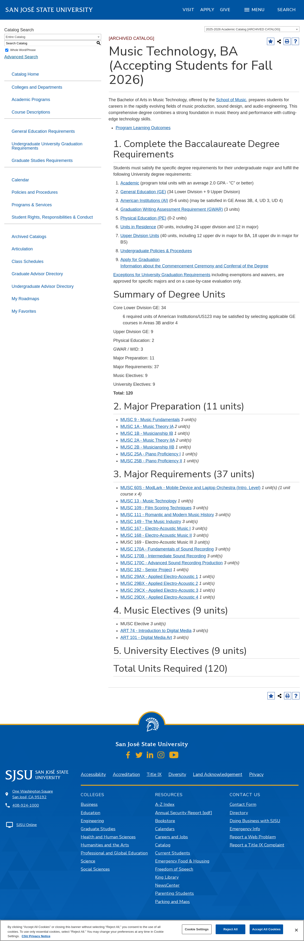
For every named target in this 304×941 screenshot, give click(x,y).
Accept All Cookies (266, 929)
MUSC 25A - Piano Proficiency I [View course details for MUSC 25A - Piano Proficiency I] (150, 454)
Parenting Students (174, 893)
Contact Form (243, 804)
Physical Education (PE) (143, 218)
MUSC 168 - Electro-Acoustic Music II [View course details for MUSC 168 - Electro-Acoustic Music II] (156, 535)
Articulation (22, 249)
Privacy (256, 774)
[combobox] (251, 29)
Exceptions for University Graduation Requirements (161, 274)
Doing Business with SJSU (255, 821)
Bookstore (165, 821)
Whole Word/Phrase (23, 50)
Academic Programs (31, 99)
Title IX (154, 774)
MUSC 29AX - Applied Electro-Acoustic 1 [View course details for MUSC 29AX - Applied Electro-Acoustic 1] (159, 576)
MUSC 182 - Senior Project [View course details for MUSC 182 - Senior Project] (146, 569)
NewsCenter (167, 885)
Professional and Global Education (114, 853)
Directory (239, 813)
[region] (189, 10)
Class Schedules (27, 261)
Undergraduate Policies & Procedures (156, 250)
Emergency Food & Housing (182, 861)
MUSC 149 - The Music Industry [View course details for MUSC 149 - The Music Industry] (150, 521)
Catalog (163, 845)
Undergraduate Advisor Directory (43, 286)
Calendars (165, 829)
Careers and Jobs (171, 837)
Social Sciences (95, 869)
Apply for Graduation (140, 259)
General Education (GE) (143, 191)
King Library (167, 877)
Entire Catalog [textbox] (15, 37)
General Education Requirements (43, 131)
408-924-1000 (25, 805)
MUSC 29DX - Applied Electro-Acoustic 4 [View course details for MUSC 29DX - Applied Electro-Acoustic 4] (159, 597)
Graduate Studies (98, 829)
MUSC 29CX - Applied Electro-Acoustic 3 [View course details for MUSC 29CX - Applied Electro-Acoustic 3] (159, 590)
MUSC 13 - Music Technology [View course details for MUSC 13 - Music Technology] (148, 501)
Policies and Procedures (35, 192)
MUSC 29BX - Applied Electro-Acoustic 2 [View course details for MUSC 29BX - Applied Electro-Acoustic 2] (159, 583)
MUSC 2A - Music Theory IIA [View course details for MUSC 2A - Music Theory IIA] (147, 440)
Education (90, 813)
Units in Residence (138, 227)
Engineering (92, 821)
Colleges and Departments (37, 87)
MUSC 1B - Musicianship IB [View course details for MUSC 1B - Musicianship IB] (146, 433)
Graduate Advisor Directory (37, 273)
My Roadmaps (25, 298)
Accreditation (126, 774)
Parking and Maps (172, 901)
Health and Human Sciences (108, 837)
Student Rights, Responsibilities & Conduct (52, 217)
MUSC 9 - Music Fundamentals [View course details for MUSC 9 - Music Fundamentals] (150, 419)
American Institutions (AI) (144, 200)
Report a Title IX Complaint (257, 845)
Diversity (177, 774)
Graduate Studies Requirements (42, 160)
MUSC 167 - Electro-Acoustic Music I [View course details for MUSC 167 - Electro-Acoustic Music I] (155, 528)
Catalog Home (25, 74)
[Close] (296, 930)
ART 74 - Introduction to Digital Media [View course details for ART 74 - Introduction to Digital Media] (155, 630)
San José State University (49, 10)
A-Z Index (164, 804)
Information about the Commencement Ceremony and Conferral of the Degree (194, 266)
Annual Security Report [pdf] (183, 813)
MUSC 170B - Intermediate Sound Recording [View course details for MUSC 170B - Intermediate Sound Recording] (163, 556)
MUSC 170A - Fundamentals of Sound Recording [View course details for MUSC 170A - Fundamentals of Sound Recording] (167, 549)
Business (89, 804)
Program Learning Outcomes (143, 127)
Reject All (230, 929)
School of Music (231, 99)
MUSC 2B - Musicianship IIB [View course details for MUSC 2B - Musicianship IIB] (147, 447)
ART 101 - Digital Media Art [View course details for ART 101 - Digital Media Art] (146, 637)
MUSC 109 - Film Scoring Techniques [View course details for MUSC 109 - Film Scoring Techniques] (156, 507)
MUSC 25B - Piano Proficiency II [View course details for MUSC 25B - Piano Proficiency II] (151, 461)
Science (88, 861)
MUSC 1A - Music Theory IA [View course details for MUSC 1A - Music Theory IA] (147, 426)
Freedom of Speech (174, 869)
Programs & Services (32, 204)
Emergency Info (245, 829)
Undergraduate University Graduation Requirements (47, 146)
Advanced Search (21, 57)
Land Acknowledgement (217, 774)
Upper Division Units (139, 235)
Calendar (20, 180)
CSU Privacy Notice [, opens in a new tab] (36, 936)
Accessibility (93, 774)
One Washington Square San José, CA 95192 (32, 794)
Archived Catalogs (29, 236)
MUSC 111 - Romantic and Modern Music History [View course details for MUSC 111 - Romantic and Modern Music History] (167, 514)
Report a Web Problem (253, 837)
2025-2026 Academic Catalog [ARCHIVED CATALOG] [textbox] (243, 29)
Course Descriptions (31, 112)
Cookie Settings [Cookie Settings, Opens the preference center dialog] (197, 929)
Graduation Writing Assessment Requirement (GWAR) (171, 209)
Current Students (172, 853)
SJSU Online (26, 824)
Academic (129, 183)
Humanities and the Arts (105, 845)
